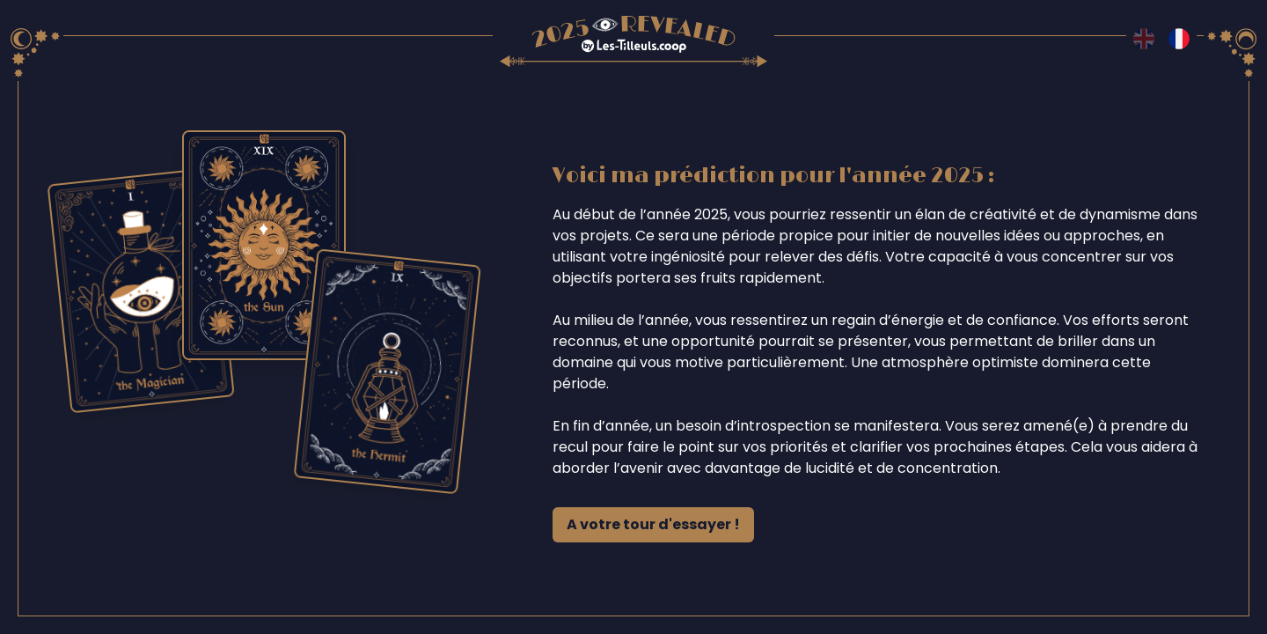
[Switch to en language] (1143, 38)
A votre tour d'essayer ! (653, 524)
